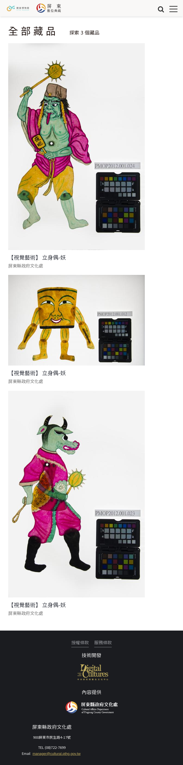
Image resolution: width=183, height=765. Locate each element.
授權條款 (80, 642)
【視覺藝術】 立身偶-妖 (37, 257)
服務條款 (103, 642)
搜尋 (161, 9)
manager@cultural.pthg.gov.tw (57, 754)
